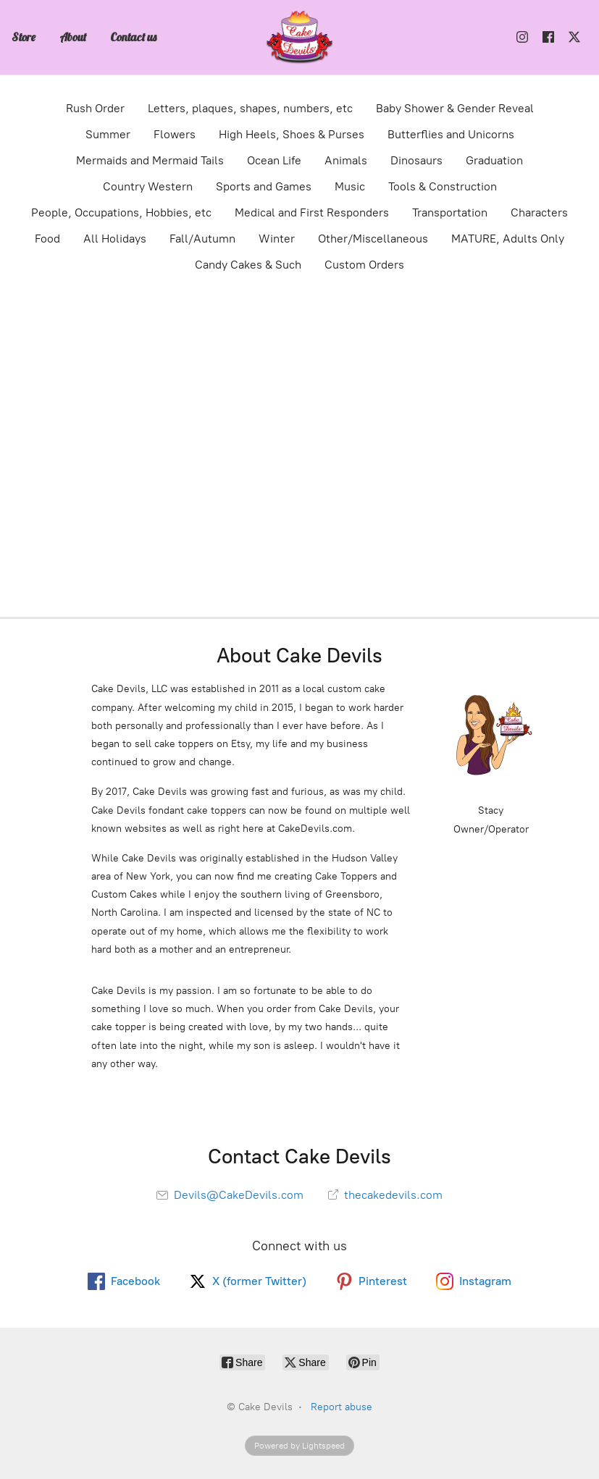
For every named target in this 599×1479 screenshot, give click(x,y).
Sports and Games (263, 186)
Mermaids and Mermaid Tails (150, 160)
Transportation (449, 212)
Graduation (494, 160)
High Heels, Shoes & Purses (291, 134)
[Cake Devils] (300, 37)
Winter (277, 238)
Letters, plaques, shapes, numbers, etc (250, 108)
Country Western (148, 186)
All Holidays (114, 238)
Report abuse (341, 1407)
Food (47, 238)
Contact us (133, 37)
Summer (107, 134)
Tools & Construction (442, 186)
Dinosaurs (416, 160)
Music (350, 186)
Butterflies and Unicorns (451, 134)
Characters (539, 212)
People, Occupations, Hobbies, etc (121, 212)
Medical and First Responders (312, 212)
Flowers (175, 134)
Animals (345, 160)
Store (23, 37)
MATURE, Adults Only (507, 238)
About (72, 37)
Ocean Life (274, 160)
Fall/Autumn (202, 238)
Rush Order (95, 108)
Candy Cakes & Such (248, 264)
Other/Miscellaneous (373, 238)
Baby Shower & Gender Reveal (455, 108)
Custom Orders (364, 264)
